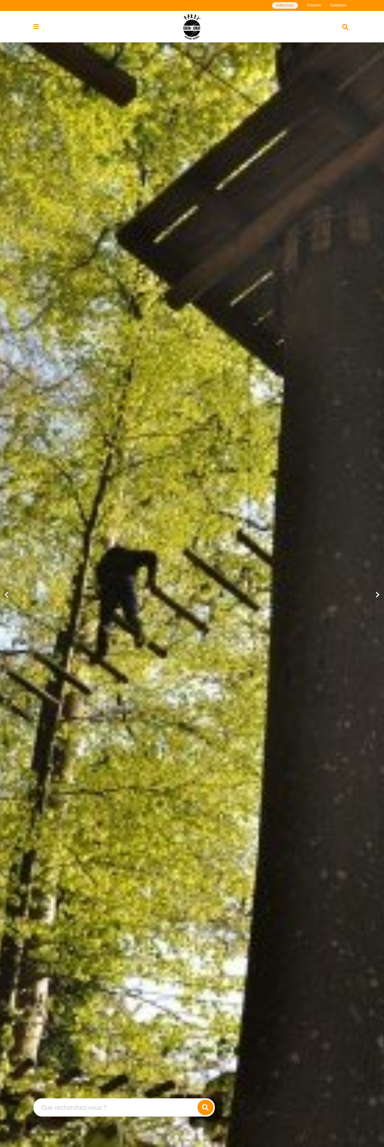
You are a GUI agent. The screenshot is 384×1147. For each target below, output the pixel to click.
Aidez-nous (285, 5)
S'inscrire (314, 5)
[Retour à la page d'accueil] (192, 27)
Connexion (338, 5)
